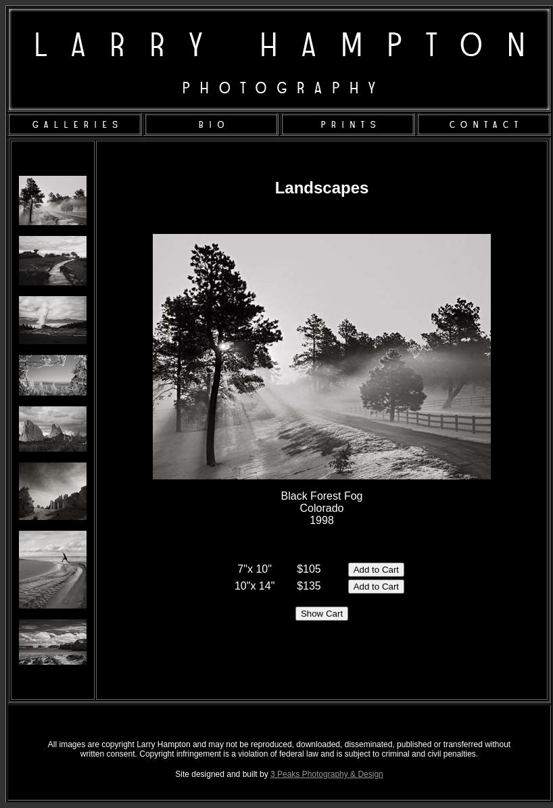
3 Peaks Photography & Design (326, 774)
